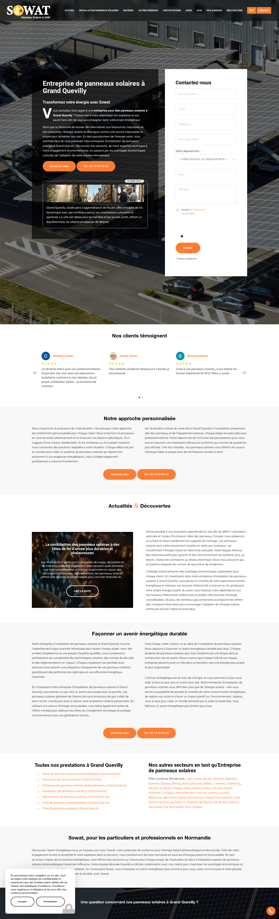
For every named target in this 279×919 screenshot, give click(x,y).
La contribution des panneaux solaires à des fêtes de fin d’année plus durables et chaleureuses (82, 544)
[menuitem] (69, 10)
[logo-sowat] (28, 10)
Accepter (22, 901)
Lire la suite (82, 586)
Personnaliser (50, 901)
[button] (271, 911)
